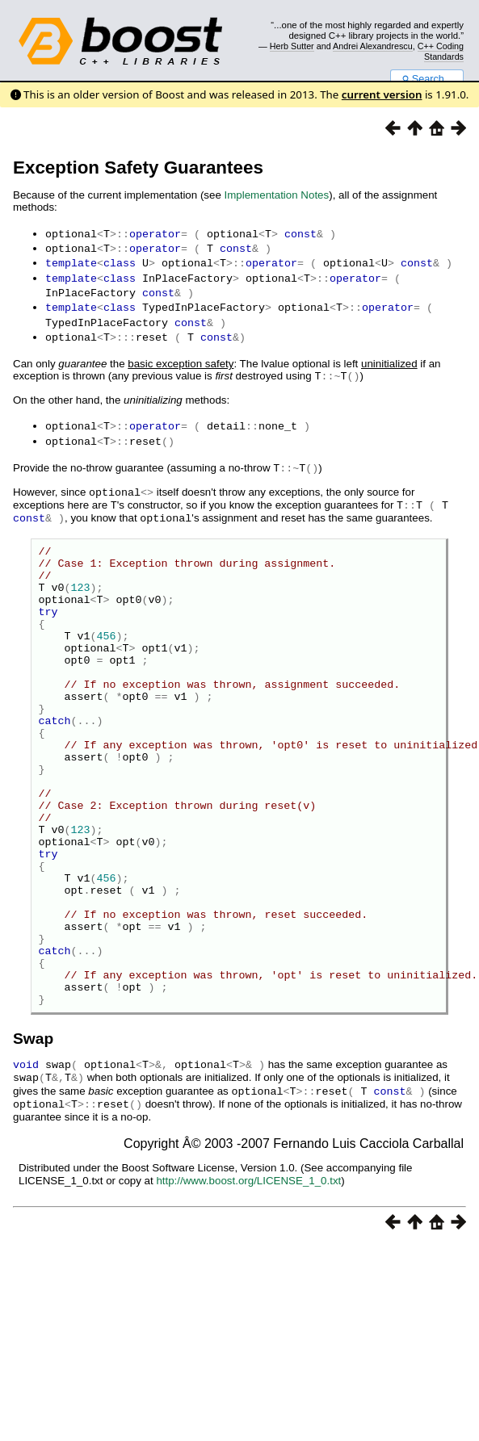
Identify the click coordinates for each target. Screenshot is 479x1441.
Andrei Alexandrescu (373, 46)
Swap (33, 1118)
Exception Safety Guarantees (138, 167)
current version (382, 94)
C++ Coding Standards (441, 51)
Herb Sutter (292, 46)
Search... (426, 79)
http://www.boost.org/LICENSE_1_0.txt (248, 1257)
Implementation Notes (277, 195)
